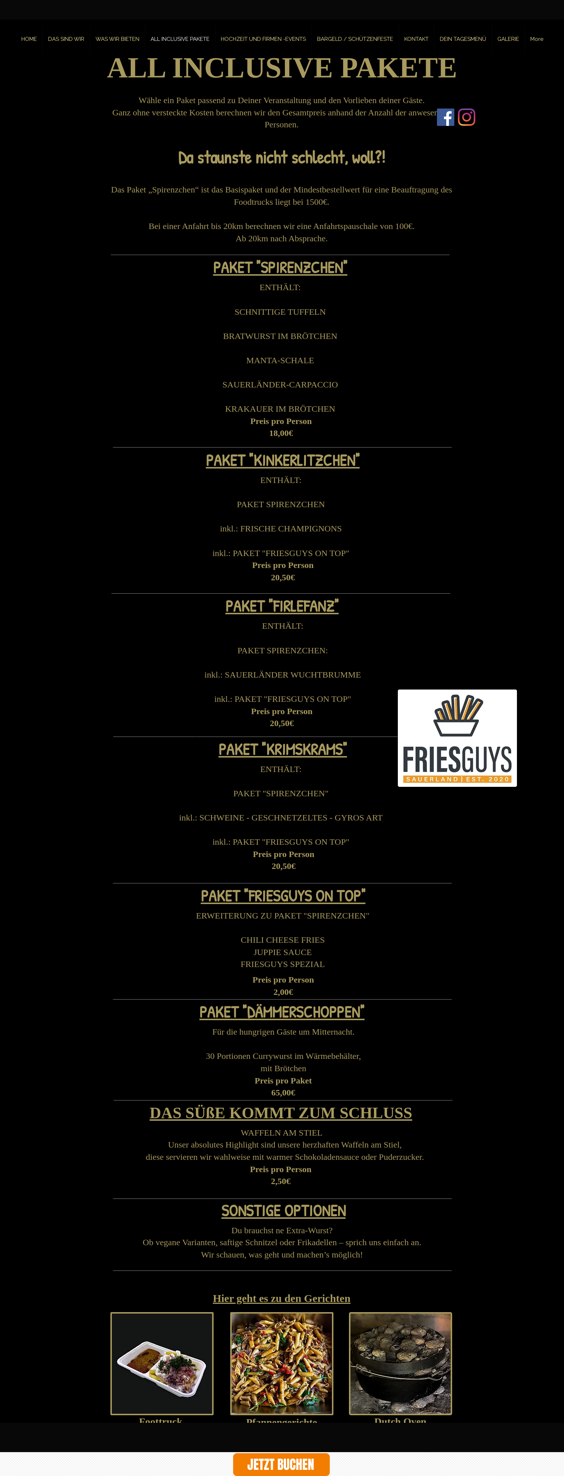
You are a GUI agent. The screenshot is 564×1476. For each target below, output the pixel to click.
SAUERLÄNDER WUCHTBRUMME (293, 674)
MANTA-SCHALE (280, 360)
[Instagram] (466, 117)
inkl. (228, 528)
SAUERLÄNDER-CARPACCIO (280, 384)
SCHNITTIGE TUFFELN (280, 312)
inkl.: (215, 674)
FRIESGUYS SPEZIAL (283, 964)
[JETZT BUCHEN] (281, 1464)
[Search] (451, 9)
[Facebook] (445, 117)
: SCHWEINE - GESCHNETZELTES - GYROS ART (289, 817)
